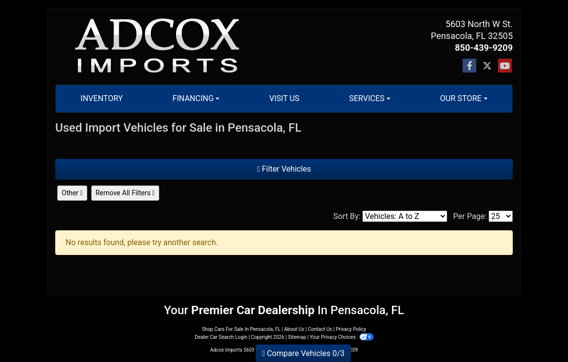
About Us (294, 329)
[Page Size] (501, 216)
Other (72, 193)
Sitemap (297, 337)
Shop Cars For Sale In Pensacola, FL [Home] (241, 329)
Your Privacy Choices (341, 337)
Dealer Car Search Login (221, 337)
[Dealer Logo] (157, 46)
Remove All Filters (125, 193)
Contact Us (320, 329)
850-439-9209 (484, 47)
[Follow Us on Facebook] (469, 66)
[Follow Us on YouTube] (505, 66)
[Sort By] (404, 216)
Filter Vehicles (284, 169)
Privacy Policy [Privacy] (351, 329)
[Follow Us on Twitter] (487, 66)
